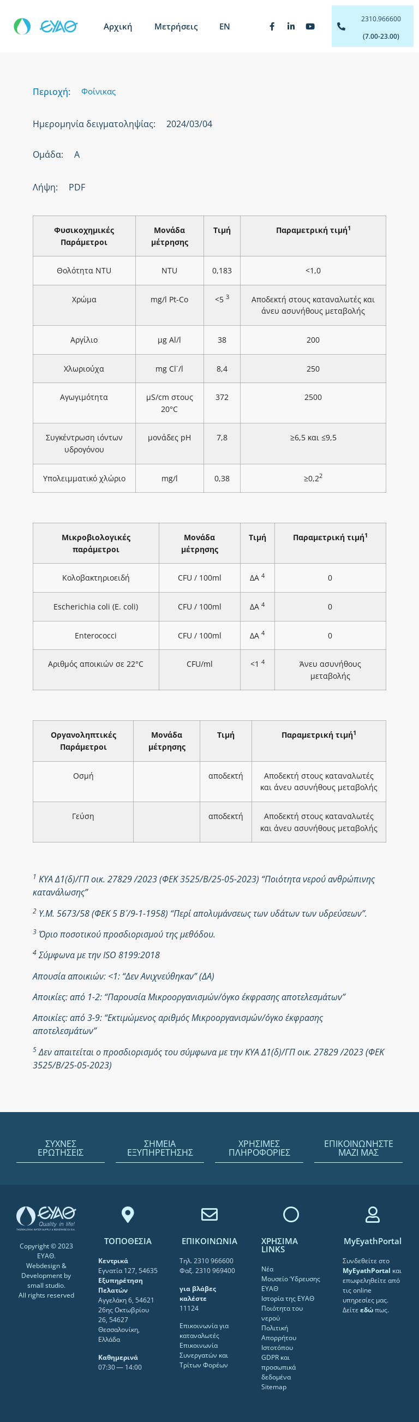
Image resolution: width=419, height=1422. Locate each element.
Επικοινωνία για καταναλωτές (204, 1330)
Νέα (267, 1269)
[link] (367, 1270)
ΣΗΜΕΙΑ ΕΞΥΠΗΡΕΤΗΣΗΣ (160, 1148)
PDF (77, 187)
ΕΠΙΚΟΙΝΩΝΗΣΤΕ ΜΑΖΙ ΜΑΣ (358, 1148)
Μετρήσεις (175, 26)
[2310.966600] (341, 26)
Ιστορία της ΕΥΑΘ (287, 1298)
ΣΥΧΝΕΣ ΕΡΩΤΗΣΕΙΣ (60, 1148)
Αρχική (118, 26)
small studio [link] (45, 1285)
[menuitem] (224, 26)
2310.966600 (381, 18)
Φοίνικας (98, 91)
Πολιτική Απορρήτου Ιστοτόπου (278, 1337)
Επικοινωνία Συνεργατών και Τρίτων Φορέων (203, 1355)
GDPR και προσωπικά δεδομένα (278, 1367)
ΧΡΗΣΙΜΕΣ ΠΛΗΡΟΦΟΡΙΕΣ (259, 1148)
